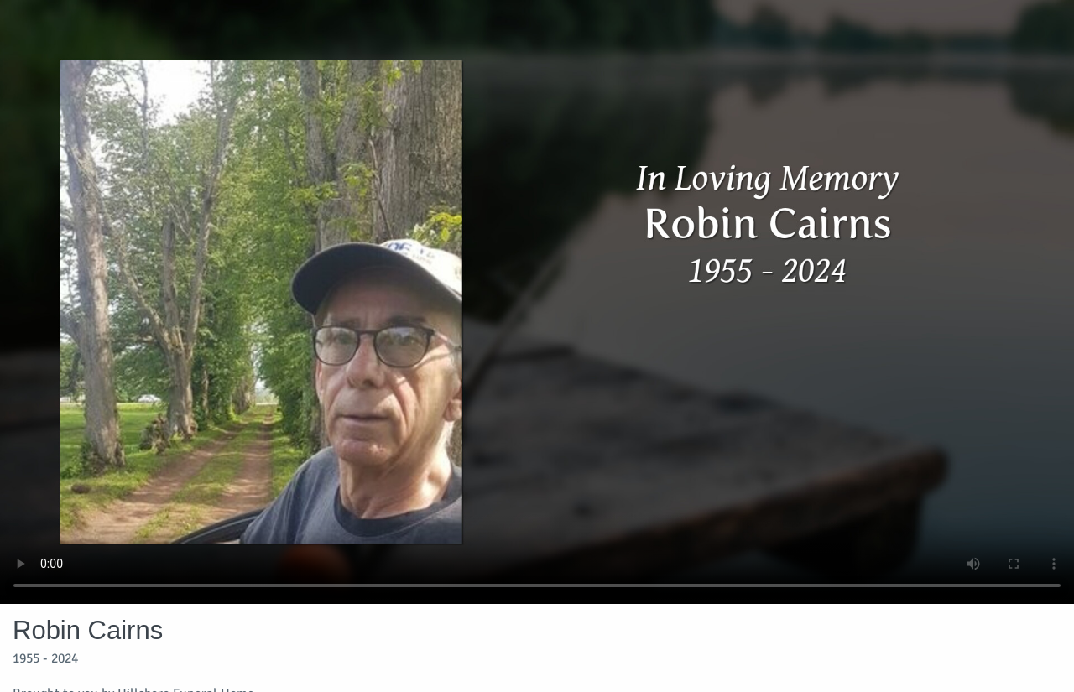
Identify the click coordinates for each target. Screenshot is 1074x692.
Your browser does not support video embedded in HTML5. (537, 302)
